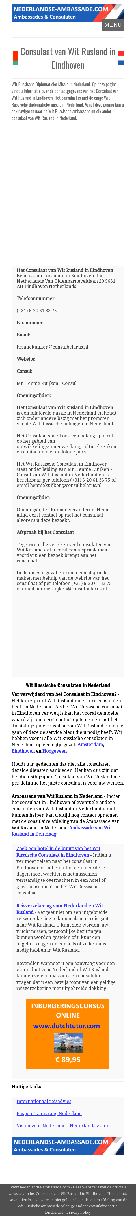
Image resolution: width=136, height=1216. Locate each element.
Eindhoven (23, 751)
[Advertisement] (68, 191)
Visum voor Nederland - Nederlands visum (63, 1125)
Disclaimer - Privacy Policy (68, 1212)
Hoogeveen (54, 751)
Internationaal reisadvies (44, 1101)
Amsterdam (90, 744)
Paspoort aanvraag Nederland (49, 1113)
